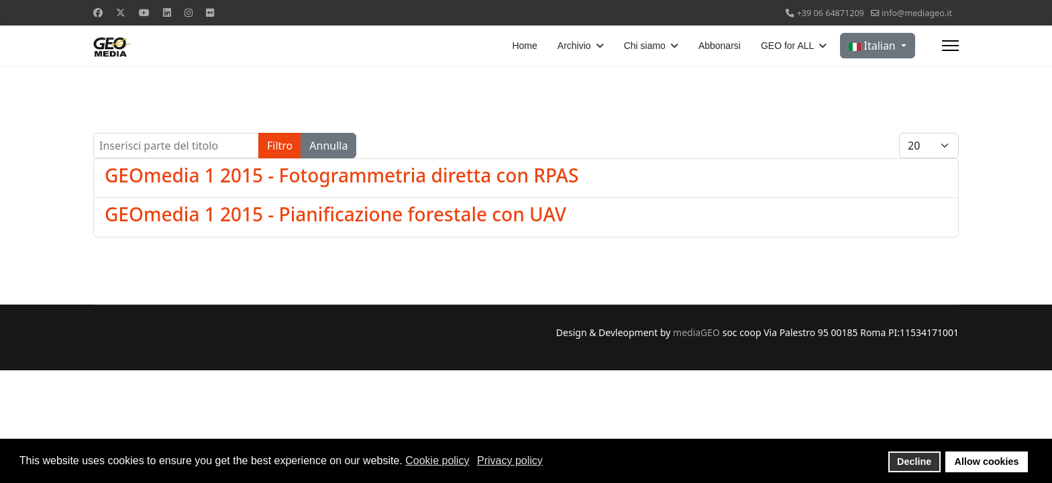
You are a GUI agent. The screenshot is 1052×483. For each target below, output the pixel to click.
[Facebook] (98, 12)
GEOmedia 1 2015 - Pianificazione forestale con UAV (335, 214)
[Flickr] (210, 12)
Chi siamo (645, 45)
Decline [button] (914, 461)
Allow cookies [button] (987, 461)
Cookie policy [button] (437, 460)
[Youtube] (144, 12)
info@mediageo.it (917, 13)
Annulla (328, 145)
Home (524, 45)
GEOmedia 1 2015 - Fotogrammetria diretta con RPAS (341, 175)
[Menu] (950, 45)
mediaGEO (696, 332)
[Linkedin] (167, 12)
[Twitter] (120, 12)
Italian (873, 45)
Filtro (280, 145)
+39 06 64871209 (830, 13)
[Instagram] (189, 12)
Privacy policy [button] (510, 460)
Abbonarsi (719, 45)
